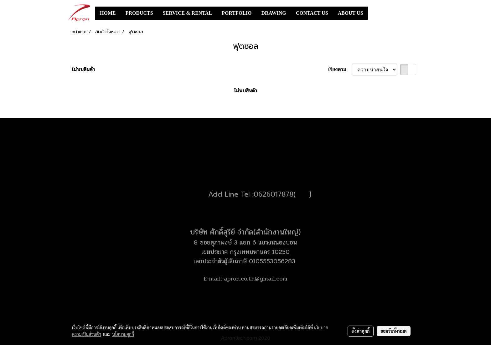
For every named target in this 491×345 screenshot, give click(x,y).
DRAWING (273, 13)
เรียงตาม (340, 69)
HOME (108, 13)
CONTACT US (312, 13)
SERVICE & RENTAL (187, 13)
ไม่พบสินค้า (83, 69)
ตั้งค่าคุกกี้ (361, 331)
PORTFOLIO (236, 13)
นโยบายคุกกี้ (123, 334)
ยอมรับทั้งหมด (393, 331)
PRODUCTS (139, 13)
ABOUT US (350, 13)
